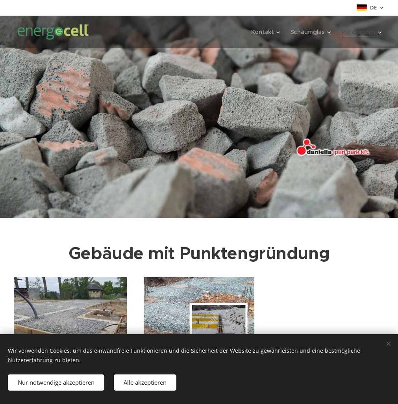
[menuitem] (264, 32)
